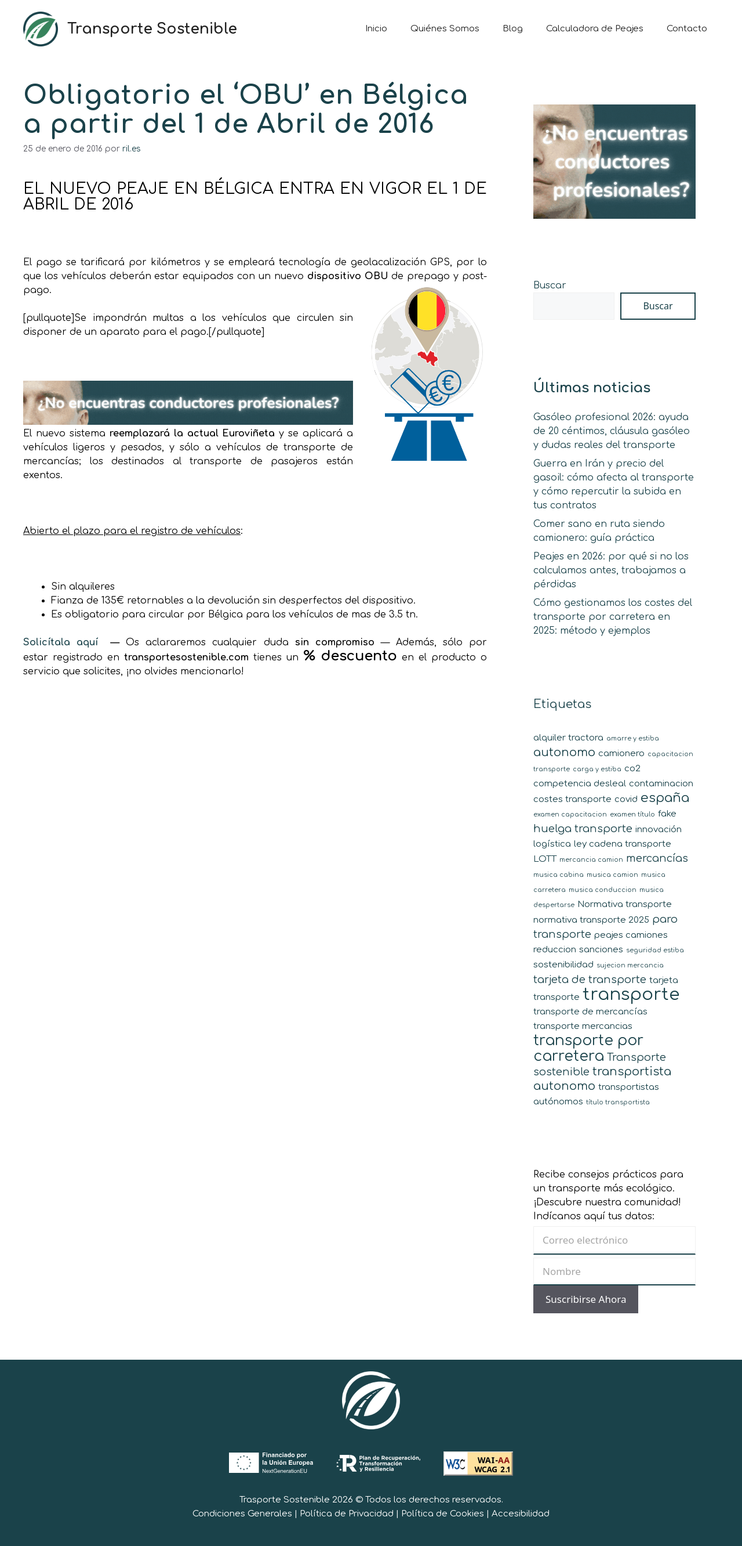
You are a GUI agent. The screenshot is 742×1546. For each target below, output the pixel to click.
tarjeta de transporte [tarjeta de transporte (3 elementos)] (589, 979)
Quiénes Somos (444, 29)
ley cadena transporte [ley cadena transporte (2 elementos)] (622, 844)
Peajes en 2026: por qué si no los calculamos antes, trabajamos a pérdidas (611, 570)
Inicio (376, 29)
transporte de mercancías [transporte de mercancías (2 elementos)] (590, 1012)
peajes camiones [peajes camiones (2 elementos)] (631, 935)
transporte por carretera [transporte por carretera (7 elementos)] (588, 1048)
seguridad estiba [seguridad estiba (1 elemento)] (655, 950)
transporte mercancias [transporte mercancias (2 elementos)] (582, 1026)
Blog (513, 29)
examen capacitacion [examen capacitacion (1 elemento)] (570, 814)
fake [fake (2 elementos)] (667, 814)
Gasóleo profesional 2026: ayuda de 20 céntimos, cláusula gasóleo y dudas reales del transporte (611, 431)
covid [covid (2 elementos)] (626, 799)
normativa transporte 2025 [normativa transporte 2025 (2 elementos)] (591, 920)
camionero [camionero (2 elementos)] (621, 753)
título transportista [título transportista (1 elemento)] (618, 1102)
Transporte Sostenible (152, 29)
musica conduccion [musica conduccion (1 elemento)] (602, 890)
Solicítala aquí (63, 642)
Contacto (687, 29)
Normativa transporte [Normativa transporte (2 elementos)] (624, 904)
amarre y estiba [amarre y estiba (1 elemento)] (632, 738)
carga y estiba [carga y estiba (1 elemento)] (597, 769)
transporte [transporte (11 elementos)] (631, 994)
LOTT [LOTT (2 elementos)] (544, 859)
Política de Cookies (442, 1514)
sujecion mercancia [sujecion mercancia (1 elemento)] (630, 965)
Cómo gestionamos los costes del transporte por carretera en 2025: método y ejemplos (612, 617)
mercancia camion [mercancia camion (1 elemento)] (591, 860)
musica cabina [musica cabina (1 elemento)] (558, 875)
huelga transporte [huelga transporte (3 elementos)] (582, 829)
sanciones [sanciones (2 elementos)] (601, 950)
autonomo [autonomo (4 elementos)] (564, 752)
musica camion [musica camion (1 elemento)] (612, 875)
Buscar (549, 285)
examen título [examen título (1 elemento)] (632, 814)
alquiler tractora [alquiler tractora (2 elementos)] (568, 738)
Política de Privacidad (347, 1514)
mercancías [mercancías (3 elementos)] (657, 858)
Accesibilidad (521, 1514)
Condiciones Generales (242, 1514)
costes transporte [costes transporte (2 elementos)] (572, 799)
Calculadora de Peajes (594, 29)
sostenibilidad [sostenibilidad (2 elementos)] (563, 965)
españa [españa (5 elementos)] (665, 797)
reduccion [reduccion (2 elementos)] (554, 950)
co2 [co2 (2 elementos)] (632, 769)
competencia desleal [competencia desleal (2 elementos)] (579, 784)
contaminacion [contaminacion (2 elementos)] (661, 784)
